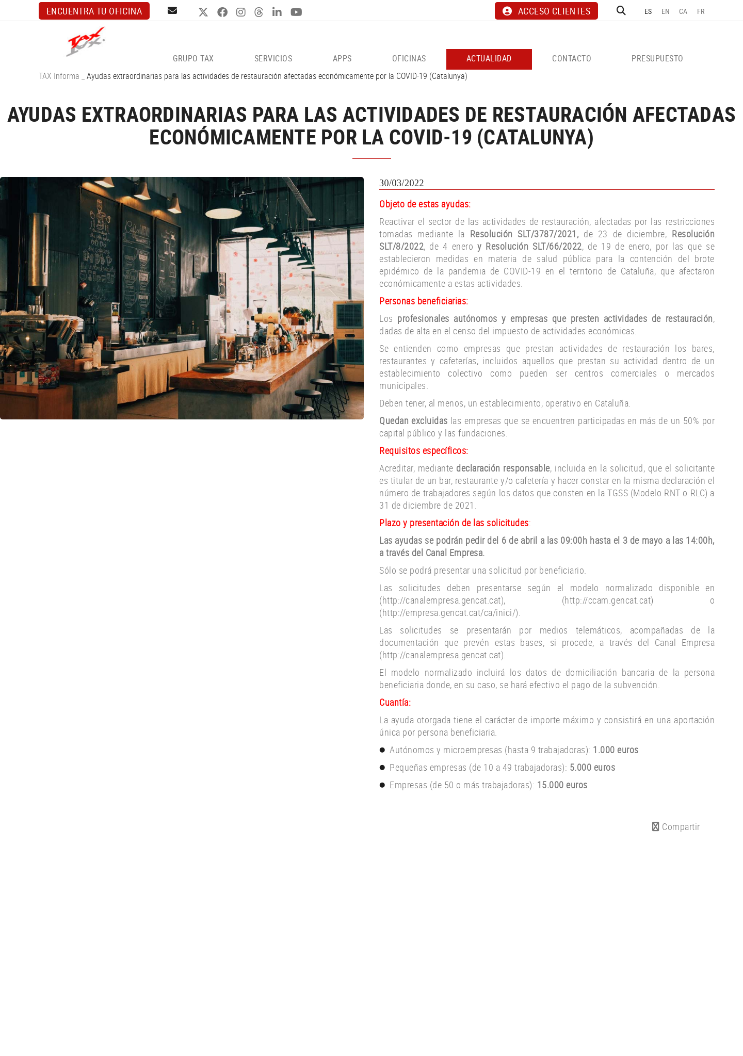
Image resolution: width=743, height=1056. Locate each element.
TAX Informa (59, 76)
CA (683, 11)
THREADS (260, 12)
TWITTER (204, 12)
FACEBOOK (223, 12)
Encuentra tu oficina (94, 11)
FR (701, 11)
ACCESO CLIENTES (546, 11)
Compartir (676, 826)
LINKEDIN (278, 12)
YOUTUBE (297, 12)
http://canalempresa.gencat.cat (441, 654)
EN (665, 11)
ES (648, 11)
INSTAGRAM (242, 12)
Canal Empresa (454, 552)
